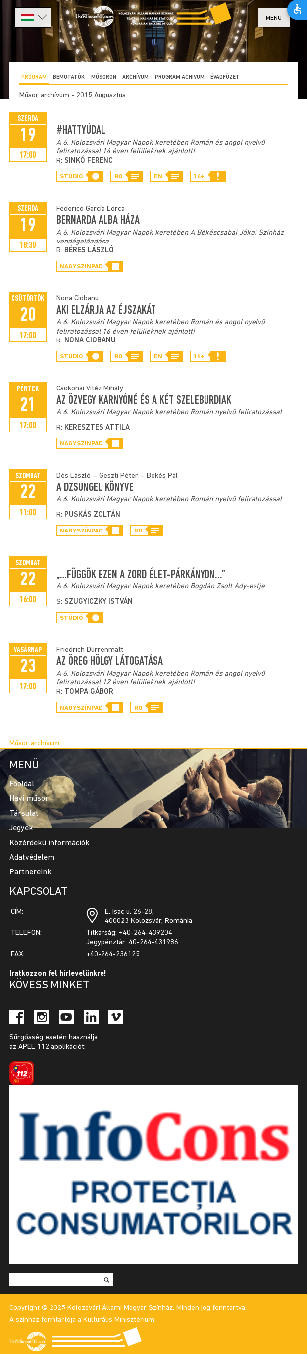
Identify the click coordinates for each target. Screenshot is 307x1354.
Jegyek (21, 828)
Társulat (24, 814)
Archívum (135, 77)
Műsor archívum (34, 743)
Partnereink (30, 872)
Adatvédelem (31, 858)
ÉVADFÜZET (225, 77)
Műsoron (103, 77)
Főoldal (21, 784)
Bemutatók (69, 77)
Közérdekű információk (49, 843)
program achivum (180, 77)
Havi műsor (29, 799)
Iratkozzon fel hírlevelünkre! (57, 974)
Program (34, 77)
